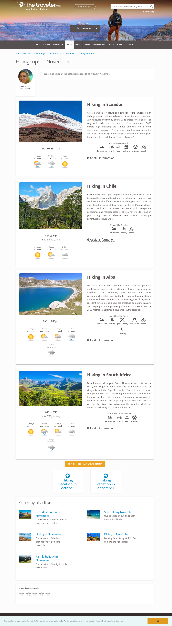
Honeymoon (99, 45)
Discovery (58, 45)
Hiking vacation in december (106, 482)
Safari (78, 45)
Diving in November (117, 534)
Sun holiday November (119, 512)
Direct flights (124, 45)
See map (148, 11)
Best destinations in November (48, 514)
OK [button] (157, 621)
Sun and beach (43, 45)
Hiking (69, 45)
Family (87, 45)
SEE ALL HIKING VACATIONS (85, 464)
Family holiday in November (47, 558)
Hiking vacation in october (68, 482)
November (87, 28)
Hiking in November (48, 534)
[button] (120, 621)
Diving (111, 45)
